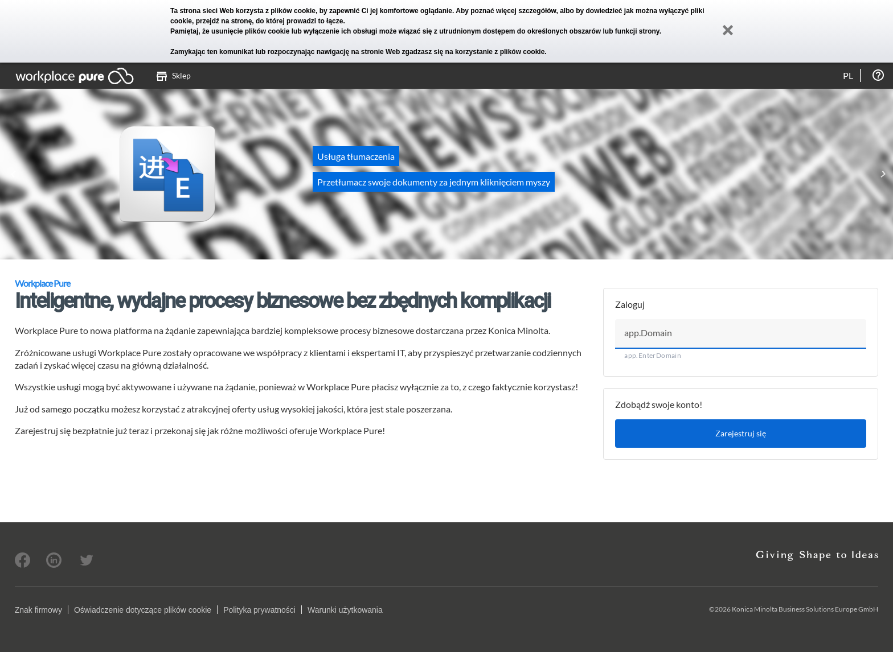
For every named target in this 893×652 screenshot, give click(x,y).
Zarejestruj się (740, 433)
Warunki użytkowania (345, 609)
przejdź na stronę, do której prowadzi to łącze (269, 21)
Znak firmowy (38, 609)
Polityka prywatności (259, 609)
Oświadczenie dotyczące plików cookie (142, 609)
